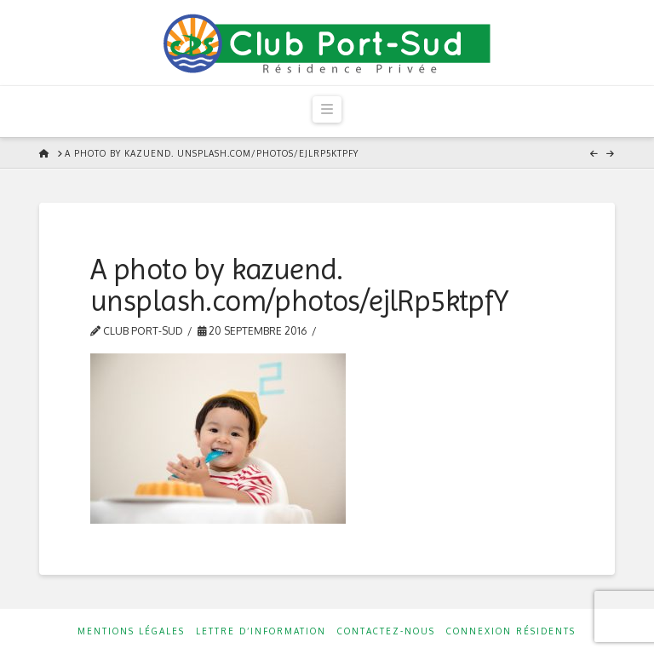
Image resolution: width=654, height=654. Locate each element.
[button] (327, 109)
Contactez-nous (386, 631)
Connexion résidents (511, 631)
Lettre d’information (261, 631)
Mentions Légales (131, 631)
